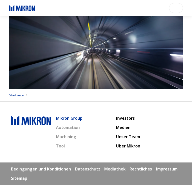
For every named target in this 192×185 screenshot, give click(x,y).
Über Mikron (128, 146)
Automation (68, 127)
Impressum (167, 169)
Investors (125, 118)
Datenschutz (87, 169)
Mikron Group (69, 118)
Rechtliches (141, 169)
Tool (60, 146)
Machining (66, 136)
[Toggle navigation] (176, 8)
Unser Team (128, 136)
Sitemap (19, 178)
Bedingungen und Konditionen (41, 169)
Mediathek (115, 169)
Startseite (16, 95)
